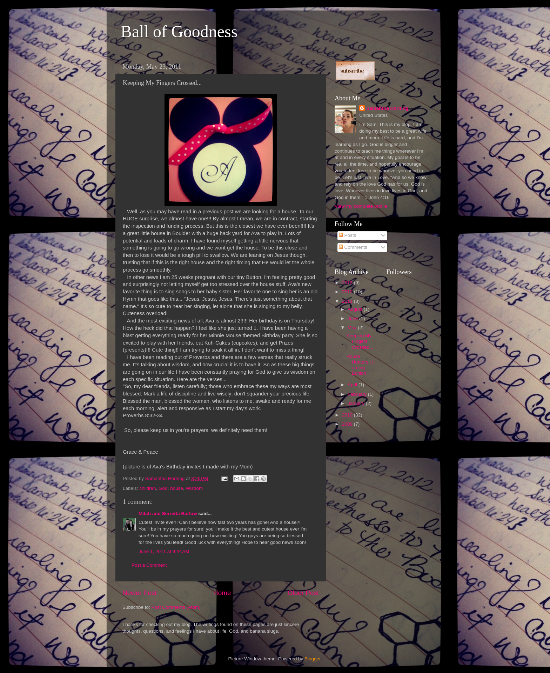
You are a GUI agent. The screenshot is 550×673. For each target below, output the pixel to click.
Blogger (312, 658)
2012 (348, 291)
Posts (347, 235)
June (353, 318)
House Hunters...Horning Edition (361, 365)
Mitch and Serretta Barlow (168, 513)
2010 (348, 415)
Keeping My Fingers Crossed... (360, 341)
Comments (353, 247)
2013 (348, 282)
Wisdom (194, 488)
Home (222, 593)
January (357, 403)
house (176, 488)
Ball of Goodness (179, 31)
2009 (348, 424)
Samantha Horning (387, 108)
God (163, 488)
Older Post (303, 593)
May (353, 327)
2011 (348, 301)
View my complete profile (361, 206)
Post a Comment (149, 565)
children (147, 488)
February (358, 394)
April (353, 384)
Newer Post (139, 593)
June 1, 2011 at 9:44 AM (164, 551)
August (356, 309)
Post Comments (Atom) (176, 607)
